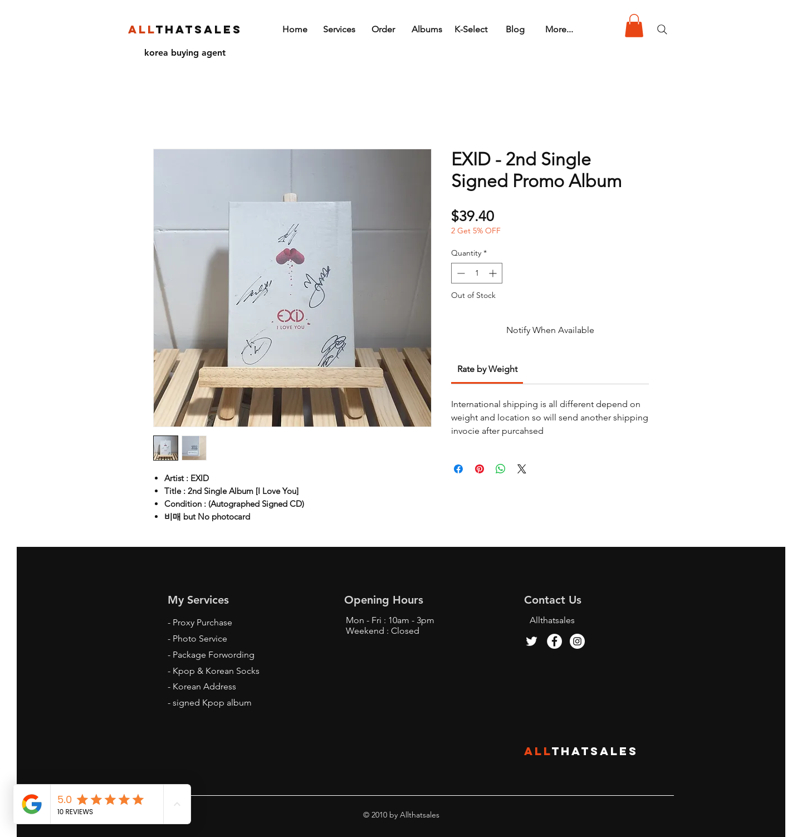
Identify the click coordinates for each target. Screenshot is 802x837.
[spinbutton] (477, 273)
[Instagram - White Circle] (577, 641)
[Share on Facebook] (458, 469)
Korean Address (204, 686)
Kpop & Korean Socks (216, 670)
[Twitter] (531, 641)
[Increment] (494, 273)
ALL (538, 751)
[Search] (662, 29)
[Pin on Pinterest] (479, 469)
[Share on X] (522, 469)
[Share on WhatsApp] (500, 469)
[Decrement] (460, 273)
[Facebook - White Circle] (554, 641)
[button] (634, 25)
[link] (487, 369)
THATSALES (595, 751)
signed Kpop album (212, 702)
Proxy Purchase (202, 622)
